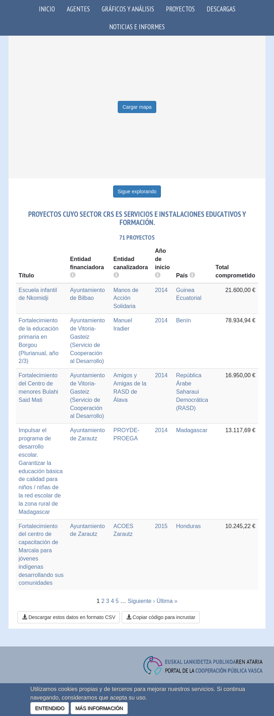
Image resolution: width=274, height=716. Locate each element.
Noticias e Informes (137, 26)
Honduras (188, 526)
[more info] (158, 275)
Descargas (221, 8)
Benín (183, 320)
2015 (161, 526)
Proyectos (180, 8)
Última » (167, 601)
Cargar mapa (137, 107)
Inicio (47, 8)
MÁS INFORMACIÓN (99, 708)
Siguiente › (141, 601)
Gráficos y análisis (128, 8)
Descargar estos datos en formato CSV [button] (68, 617)
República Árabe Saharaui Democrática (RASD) (192, 391)
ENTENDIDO (49, 708)
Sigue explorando (137, 191)
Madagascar (191, 430)
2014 (161, 290)
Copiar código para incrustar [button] (161, 617)
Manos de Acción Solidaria (125, 298)
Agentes (78, 8)
